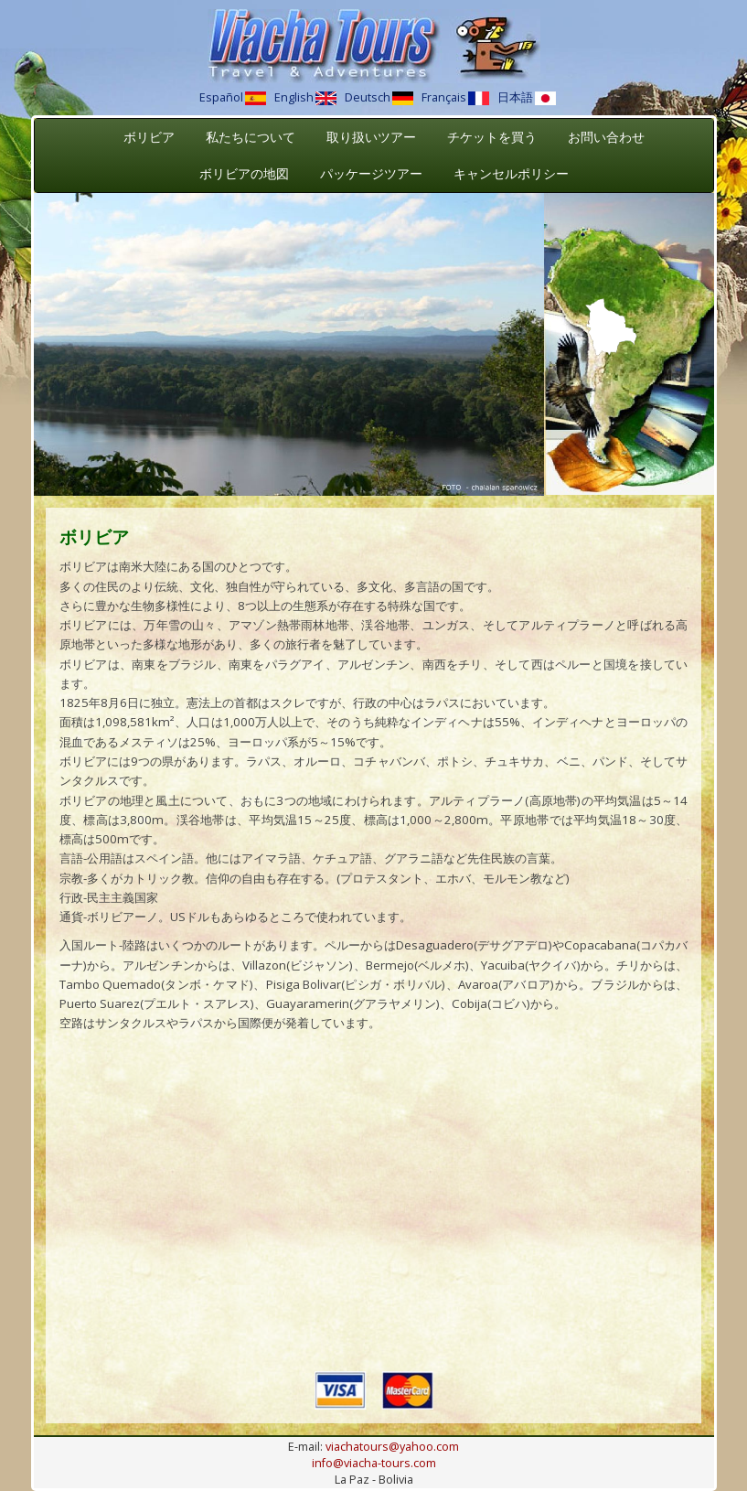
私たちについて (250, 136)
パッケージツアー (371, 173)
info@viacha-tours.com (374, 1463)
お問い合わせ (606, 136)
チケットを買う (492, 136)
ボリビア (149, 136)
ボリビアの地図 (244, 173)
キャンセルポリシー (511, 173)
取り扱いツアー (371, 136)
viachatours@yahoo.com (392, 1446)
